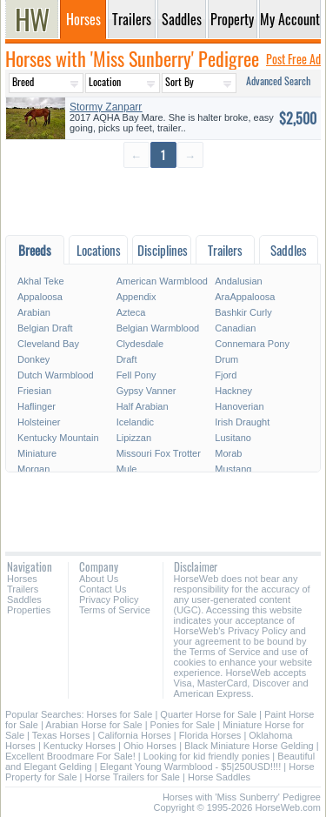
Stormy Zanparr (106, 107)
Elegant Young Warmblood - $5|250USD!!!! (191, 766)
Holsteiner (39, 422)
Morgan (33, 469)
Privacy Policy (108, 599)
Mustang (233, 469)
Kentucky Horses (79, 745)
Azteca (131, 312)
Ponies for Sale (183, 725)
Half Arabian (142, 406)
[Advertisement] (163, 200)
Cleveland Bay (48, 343)
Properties (28, 610)
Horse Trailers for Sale (132, 777)
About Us (98, 578)
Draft (126, 359)
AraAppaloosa (245, 296)
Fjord (225, 375)
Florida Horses (210, 735)
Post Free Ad (293, 59)
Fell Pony (136, 375)
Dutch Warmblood (55, 375)
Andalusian (238, 281)
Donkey (33, 359)
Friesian (34, 390)
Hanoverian (239, 406)
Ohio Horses (149, 745)
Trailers (22, 589)
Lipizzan (133, 437)
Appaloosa (40, 296)
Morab (228, 453)
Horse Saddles (219, 777)
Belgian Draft (45, 328)
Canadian (235, 328)
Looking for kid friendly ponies (206, 756)
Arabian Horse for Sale (93, 725)
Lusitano (233, 437)
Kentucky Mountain (58, 437)
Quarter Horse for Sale (208, 714)
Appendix (136, 296)
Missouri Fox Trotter (158, 453)
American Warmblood (162, 281)
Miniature (37, 453)
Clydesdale (139, 343)
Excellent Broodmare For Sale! (70, 756)
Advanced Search (278, 80)
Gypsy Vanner (146, 390)
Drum (226, 359)
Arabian (33, 312)
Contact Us (102, 589)
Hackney (233, 390)
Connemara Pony (252, 343)
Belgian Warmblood (158, 328)
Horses (22, 578)
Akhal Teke (40, 281)
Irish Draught (242, 422)
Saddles (24, 599)
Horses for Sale (120, 714)
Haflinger (36, 406)
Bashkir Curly (243, 312)
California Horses (133, 735)
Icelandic (135, 422)
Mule (126, 469)
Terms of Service (114, 610)
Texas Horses (61, 735)
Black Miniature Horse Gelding (249, 745)
